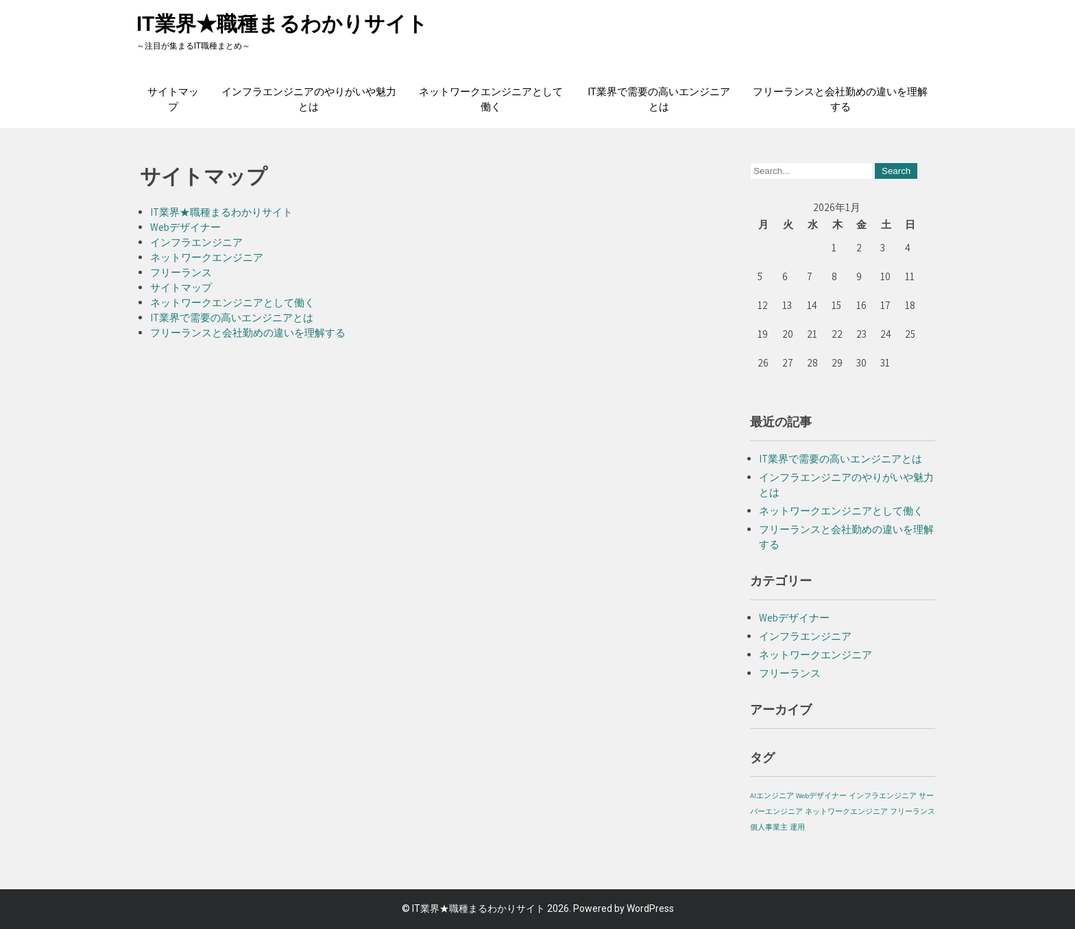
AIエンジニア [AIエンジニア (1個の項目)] (772, 795)
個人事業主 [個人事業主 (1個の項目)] (769, 827)
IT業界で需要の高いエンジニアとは (659, 99)
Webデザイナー (185, 227)
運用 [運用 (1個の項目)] (797, 827)
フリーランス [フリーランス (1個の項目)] (912, 811)
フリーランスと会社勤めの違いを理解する (840, 99)
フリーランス (181, 272)
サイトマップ (173, 99)
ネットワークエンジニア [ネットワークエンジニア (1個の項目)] (846, 811)
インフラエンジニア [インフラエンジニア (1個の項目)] (883, 795)
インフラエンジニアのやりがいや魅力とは (308, 99)
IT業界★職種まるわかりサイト (282, 24)
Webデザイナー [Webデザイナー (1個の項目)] (821, 795)
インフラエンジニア (196, 242)
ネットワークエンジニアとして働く (491, 99)
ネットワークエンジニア (206, 257)
